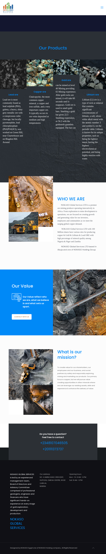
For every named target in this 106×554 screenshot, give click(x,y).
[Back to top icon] (93, 548)
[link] (13, 74)
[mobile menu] (102, 7)
